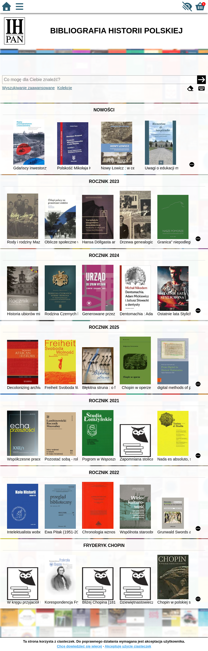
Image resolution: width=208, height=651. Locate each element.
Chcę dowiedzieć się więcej (79, 646)
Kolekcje (64, 88)
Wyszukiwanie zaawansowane (28, 88)
